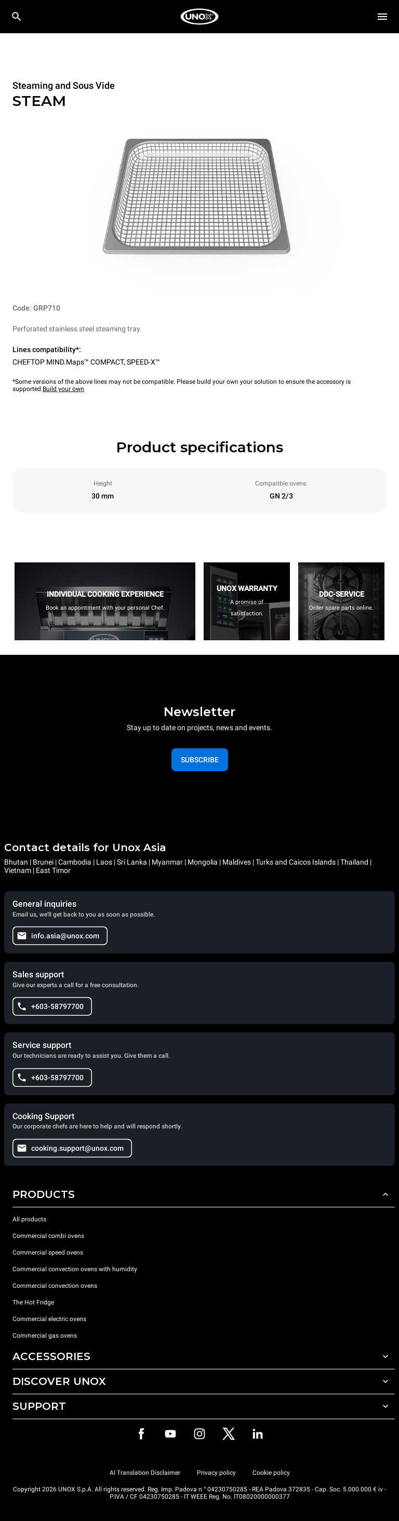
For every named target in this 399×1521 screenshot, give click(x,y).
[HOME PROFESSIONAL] (199, 16)
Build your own (63, 389)
